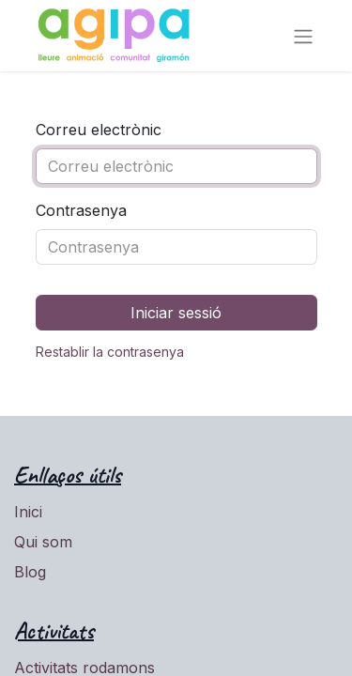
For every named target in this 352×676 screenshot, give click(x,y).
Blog (30, 571)
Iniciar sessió (176, 312)
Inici (28, 511)
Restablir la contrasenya (110, 352)
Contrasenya (81, 210)
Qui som (43, 541)
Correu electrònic (98, 129)
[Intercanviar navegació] (303, 35)
